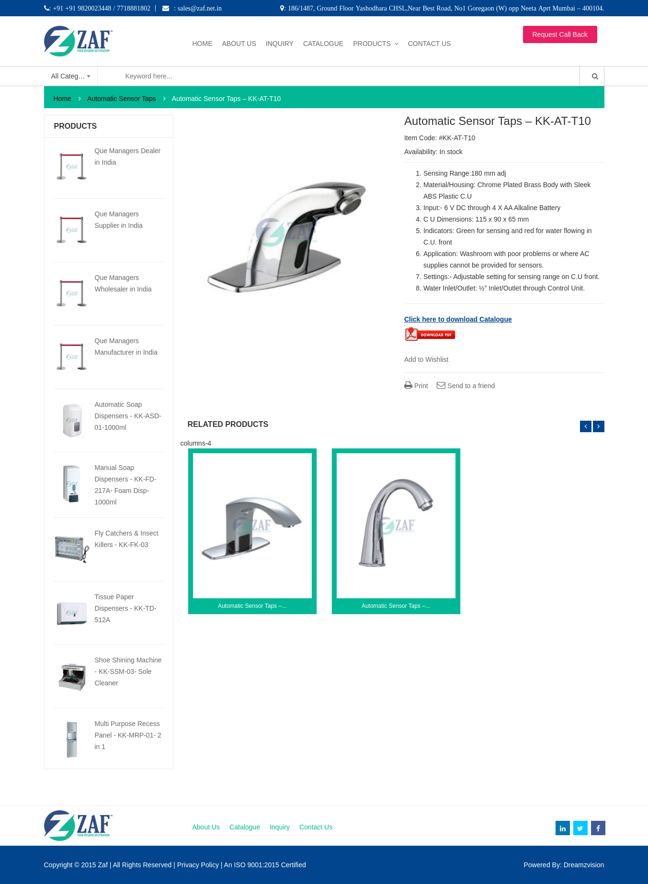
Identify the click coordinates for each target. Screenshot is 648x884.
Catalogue (323, 43)
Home (203, 43)
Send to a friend (466, 386)
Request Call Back (560, 34)
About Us (239, 43)
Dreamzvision (584, 865)
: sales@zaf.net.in (198, 8)
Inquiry (280, 43)
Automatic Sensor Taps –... (252, 606)
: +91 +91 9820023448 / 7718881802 (100, 8)
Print (416, 386)
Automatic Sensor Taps (121, 98)
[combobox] (71, 76)
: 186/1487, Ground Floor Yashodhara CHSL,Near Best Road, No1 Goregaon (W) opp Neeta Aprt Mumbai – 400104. (444, 8)
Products (372, 43)
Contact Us (429, 43)
